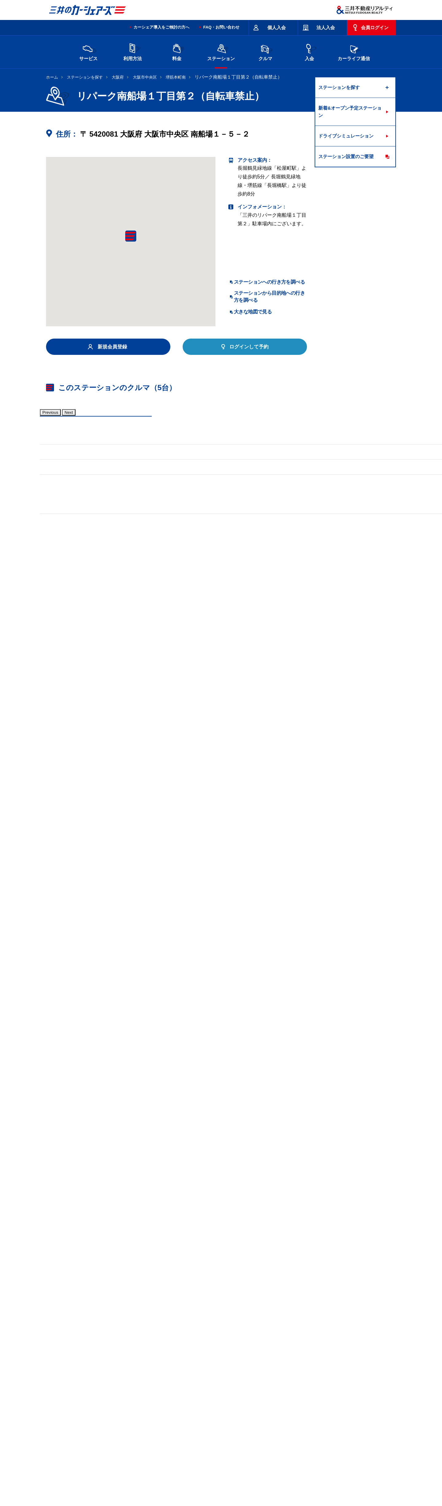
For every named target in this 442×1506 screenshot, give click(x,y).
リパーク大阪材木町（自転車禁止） (178, 1325)
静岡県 (180, 1413)
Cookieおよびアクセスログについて (348, 1479)
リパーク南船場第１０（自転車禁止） (88, 1325)
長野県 (154, 1413)
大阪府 (118, 77)
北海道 (102, 1403)
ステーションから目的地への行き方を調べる (269, 296)
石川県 (128, 1413)
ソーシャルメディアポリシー (141, 1486)
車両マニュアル (135, 601)
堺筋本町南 (176, 77)
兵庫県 (283, 1413)
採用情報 (146, 1479)
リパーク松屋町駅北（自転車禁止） (85, 1338)
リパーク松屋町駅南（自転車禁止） (173, 1338)
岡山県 (334, 1413)
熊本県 (180, 1423)
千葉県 (257, 1403)
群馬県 (206, 1403)
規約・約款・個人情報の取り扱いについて (150, 1454)
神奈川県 (311, 1403)
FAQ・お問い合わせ (221, 27)
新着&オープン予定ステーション (350, 111)
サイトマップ (258, 1454)
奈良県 (309, 1413)
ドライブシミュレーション (346, 135)
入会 (309, 51)
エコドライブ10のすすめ (299, 1454)
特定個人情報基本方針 (253, 1479)
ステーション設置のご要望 (346, 156)
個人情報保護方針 (212, 1479)
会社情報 (124, 1479)
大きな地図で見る (253, 311)
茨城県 (154, 1403)
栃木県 (180, 1403)
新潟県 (334, 1403)
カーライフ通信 (354, 51)
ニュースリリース (175, 1479)
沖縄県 (206, 1423)
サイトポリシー (91, 1454)
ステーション (221, 51)
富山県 (102, 1413)
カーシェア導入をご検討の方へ (161, 27)
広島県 (102, 1423)
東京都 (283, 1403)
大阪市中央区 (145, 77)
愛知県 (206, 1413)
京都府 (231, 1413)
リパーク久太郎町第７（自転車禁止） (185, 1313)
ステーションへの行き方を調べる (269, 282)
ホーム (52, 77)
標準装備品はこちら (74, 601)
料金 (176, 51)
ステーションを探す (85, 77)
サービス (88, 51)
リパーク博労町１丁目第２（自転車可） (90, 1313)
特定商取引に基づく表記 (218, 1454)
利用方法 (132, 51)
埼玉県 (231, 1403)
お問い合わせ (59, 1454)
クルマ (265, 51)
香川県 (128, 1423)
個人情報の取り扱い (295, 1479)
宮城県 (128, 1403)
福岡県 (154, 1423)
